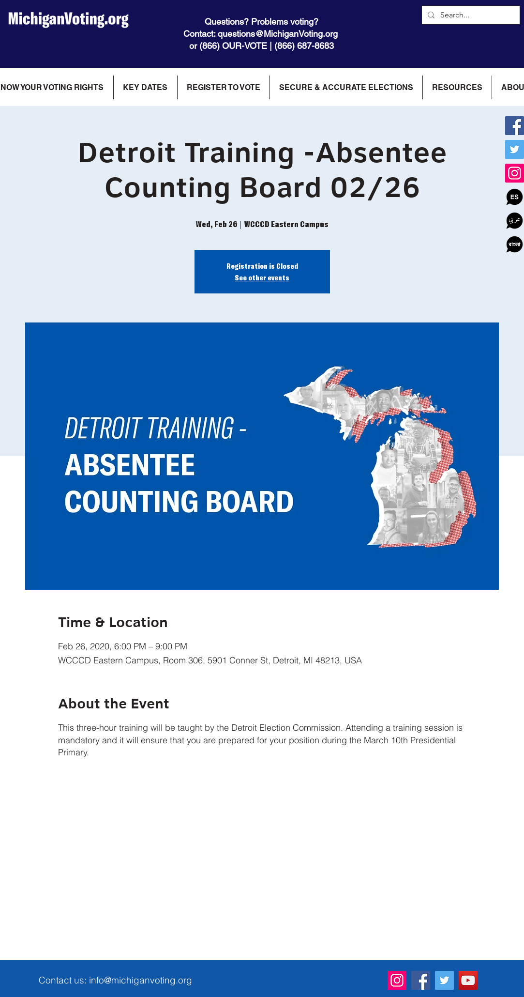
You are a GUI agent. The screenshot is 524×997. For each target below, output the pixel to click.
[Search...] (469, 15)
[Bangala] (514, 244)
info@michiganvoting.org (140, 980)
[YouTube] (468, 980)
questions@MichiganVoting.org (278, 34)
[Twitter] (514, 149)
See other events (262, 277)
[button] (145, 87)
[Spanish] (514, 196)
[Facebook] (514, 125)
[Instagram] (514, 173)
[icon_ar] (514, 220)
